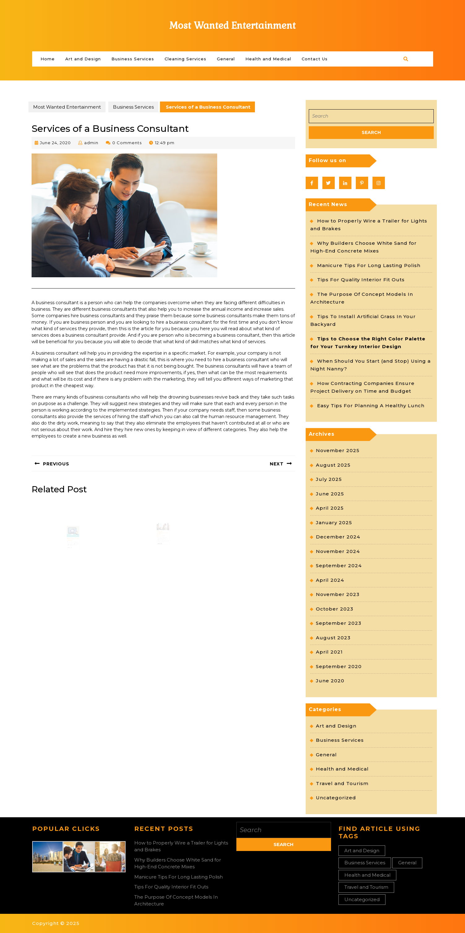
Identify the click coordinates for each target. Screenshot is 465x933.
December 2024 (338, 537)
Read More (70, 551)
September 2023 (338, 623)
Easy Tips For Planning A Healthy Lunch (370, 405)
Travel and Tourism (342, 783)
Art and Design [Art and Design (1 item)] (361, 850)
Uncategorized (336, 798)
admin (91, 142)
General (226, 58)
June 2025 (330, 494)
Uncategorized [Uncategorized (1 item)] (362, 899)
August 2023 (333, 638)
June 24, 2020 (55, 142)
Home (48, 58)
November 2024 (338, 551)
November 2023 (338, 594)
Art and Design (83, 58)
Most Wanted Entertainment (232, 25)
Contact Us (315, 58)
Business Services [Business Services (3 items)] (364, 863)
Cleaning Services (185, 58)
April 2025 (330, 508)
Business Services (132, 58)
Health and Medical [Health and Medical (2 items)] (367, 875)
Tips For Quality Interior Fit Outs (361, 280)
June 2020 (330, 681)
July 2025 (329, 479)
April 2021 (329, 652)
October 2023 (334, 609)
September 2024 (339, 565)
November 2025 (338, 450)
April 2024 (330, 580)
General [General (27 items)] (407, 863)
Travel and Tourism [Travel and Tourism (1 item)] (366, 887)
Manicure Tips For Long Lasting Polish (368, 265)
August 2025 (333, 465)
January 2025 (334, 522)
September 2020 (339, 666)
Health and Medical (268, 58)
